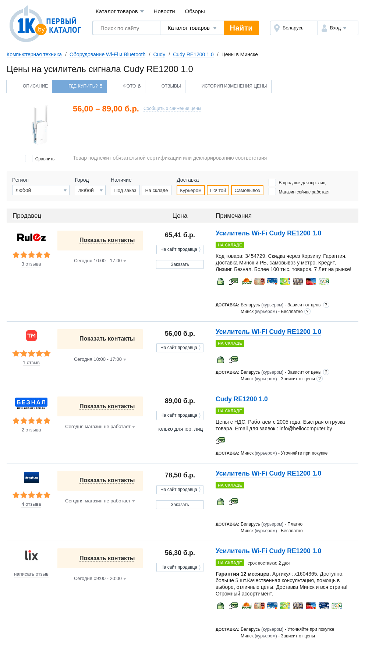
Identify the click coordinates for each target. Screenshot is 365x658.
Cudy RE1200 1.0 (193, 54)
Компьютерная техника (34, 54)
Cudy (159, 54)
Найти (241, 28)
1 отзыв (31, 362)
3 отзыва (31, 264)
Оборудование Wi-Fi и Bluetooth (108, 54)
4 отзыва (31, 504)
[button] (338, 28)
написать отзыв (31, 574)
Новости (164, 11)
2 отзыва (31, 430)
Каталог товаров (120, 11)
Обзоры (195, 11)
